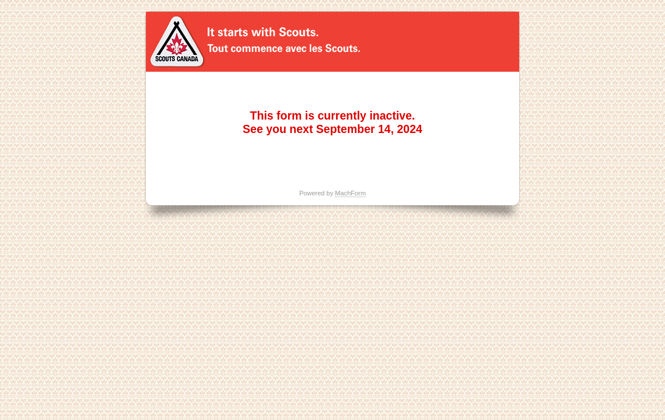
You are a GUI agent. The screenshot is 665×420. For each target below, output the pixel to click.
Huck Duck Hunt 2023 (332, 42)
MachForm (350, 193)
